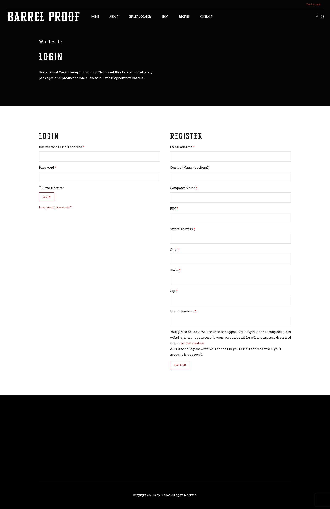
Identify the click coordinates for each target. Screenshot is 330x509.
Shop (165, 17)
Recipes (184, 17)
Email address (182, 147)
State (175, 270)
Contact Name (189, 167)
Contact (206, 17)
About (113, 17)
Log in (46, 196)
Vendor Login (313, 4)
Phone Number (183, 311)
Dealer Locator (140, 17)
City (174, 249)
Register (180, 364)
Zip (174, 291)
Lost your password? (55, 207)
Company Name (183, 188)
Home (95, 17)
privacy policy (192, 343)
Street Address (182, 229)
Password (47, 167)
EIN (174, 208)
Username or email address (61, 147)
